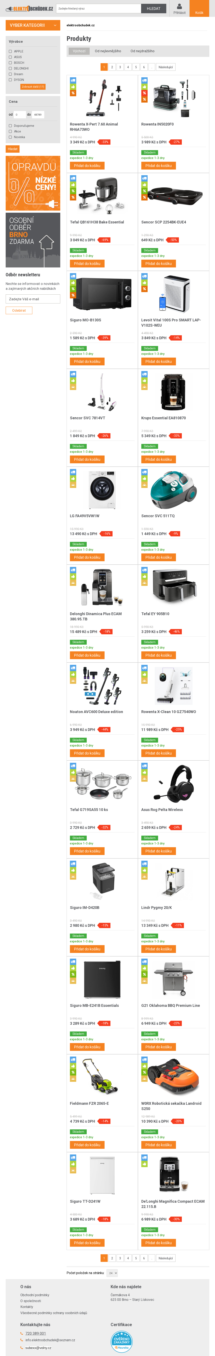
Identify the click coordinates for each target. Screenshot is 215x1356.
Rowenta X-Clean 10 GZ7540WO (168, 711)
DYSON (19, 80)
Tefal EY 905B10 (155, 614)
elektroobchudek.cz (81, 25)
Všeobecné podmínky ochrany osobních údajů (53, 1313)
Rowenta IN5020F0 (157, 124)
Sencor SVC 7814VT (87, 418)
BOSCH (19, 63)
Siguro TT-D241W (85, 1201)
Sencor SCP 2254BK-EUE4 (163, 222)
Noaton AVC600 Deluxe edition (96, 711)
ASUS (18, 57)
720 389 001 (35, 1333)
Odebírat (19, 310)
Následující (166, 67)
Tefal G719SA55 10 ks (89, 809)
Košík (199, 13)
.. (151, 67)
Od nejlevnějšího (108, 51)
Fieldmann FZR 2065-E (89, 1103)
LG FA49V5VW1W (84, 516)
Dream (18, 74)
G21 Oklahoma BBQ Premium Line (170, 1005)
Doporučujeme (24, 126)
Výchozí (79, 51)
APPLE (18, 51)
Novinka (19, 137)
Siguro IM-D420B (84, 907)
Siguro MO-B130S (85, 320)
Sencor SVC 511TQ (158, 516)
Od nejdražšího (143, 51)
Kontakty (26, 1307)
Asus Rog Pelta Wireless (162, 809)
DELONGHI (21, 68)
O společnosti (30, 1301)
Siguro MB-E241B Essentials (94, 1005)
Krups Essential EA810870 (163, 418)
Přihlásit (179, 13)
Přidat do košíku (87, 165)
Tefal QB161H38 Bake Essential (97, 222)
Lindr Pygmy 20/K (156, 907)
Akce (17, 131)
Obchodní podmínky (34, 1295)
